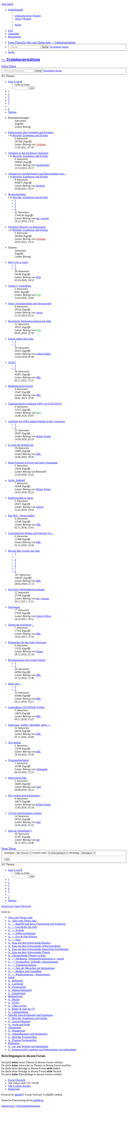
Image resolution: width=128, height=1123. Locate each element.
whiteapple (41, 769)
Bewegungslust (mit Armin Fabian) (26, 660)
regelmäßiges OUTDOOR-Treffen (26, 707)
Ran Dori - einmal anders (21, 515)
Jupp (38, 786)
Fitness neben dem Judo (20, 338)
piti (37, 839)
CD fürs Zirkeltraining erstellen (25, 813)
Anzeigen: (18, 852)
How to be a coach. (18, 262)
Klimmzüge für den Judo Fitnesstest (27, 642)
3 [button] (8, 97)
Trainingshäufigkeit (18, 760)
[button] (15, 81)
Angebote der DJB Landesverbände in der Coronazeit (36, 421)
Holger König (43, 436)
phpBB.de (38, 1100)
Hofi (38, 277)
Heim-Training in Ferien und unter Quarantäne (33, 462)
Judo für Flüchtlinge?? (20, 830)
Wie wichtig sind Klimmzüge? (24, 795)
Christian (41, 144)
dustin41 (40, 185)
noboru (39, 506)
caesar (39, 312)
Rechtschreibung (17, 194)
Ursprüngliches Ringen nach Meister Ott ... (31, 533)
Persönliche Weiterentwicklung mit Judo (29, 321)
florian (39, 651)
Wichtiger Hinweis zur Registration (27, 227)
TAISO (12, 362)
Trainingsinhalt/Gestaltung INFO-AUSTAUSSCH (34, 403)
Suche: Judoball (16, 480)
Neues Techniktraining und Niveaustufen (29, 303)
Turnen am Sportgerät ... (21, 624)
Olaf (38, 822)
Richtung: (82, 852)
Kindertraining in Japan (20, 498)
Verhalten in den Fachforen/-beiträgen (28, 153)
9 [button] (8, 109)
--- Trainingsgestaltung (20, 59)
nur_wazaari (42, 218)
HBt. (38, 377)
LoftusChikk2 (43, 353)
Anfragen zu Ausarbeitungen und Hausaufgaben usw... (37, 173)
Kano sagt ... (14, 683)
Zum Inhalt (7, 4)
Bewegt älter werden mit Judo (24, 550)
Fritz (38, 294)
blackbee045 (42, 165)
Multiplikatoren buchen (20, 386)
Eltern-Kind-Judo (17, 777)
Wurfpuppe (14, 607)
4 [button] (8, 100)
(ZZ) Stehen (14, 742)
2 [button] (8, 94)
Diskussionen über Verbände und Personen (30, 132)
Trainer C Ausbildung (19, 285)
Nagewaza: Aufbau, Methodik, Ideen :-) (29, 725)
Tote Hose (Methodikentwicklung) (26, 589)
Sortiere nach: (50, 852)
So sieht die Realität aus (21, 445)
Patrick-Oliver (43, 616)
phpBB (18, 1094)
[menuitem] (28, 15)
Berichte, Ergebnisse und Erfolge (30, 135)
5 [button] (8, 103)
